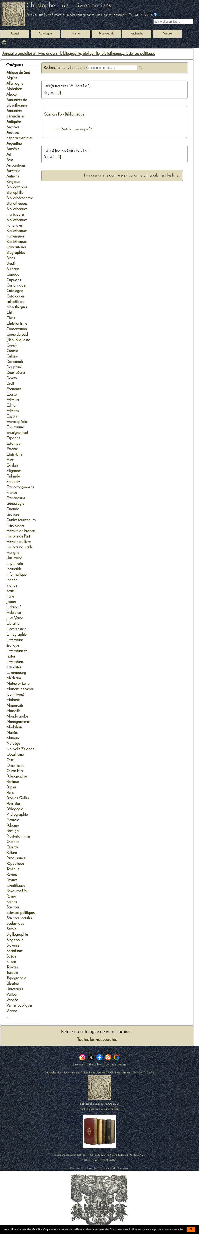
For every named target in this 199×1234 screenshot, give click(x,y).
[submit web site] (140, 67)
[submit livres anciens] (196, 21)
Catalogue (45, 33)
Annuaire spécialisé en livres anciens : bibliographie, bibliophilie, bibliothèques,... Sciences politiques (78, 54)
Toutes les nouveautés (97, 1039)
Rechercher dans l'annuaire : (66, 68)
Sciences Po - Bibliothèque (64, 115)
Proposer (90, 175)
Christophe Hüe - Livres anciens (68, 5)
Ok (190, 1229)
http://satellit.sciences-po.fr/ (73, 129)
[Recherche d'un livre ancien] (173, 21)
